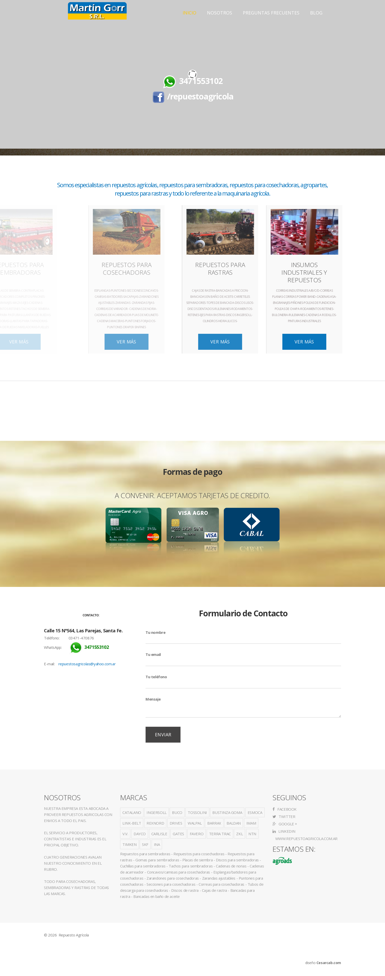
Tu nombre (155, 632)
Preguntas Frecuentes (271, 13)
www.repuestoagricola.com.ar (306, 838)
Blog (316, 13)
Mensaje (153, 699)
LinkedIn (283, 831)
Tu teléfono (156, 676)
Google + (284, 823)
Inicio (189, 13)
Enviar (163, 734)
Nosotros (219, 13)
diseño (323, 962)
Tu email (153, 654)
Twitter (283, 816)
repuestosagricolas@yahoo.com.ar (87, 663)
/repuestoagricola (200, 96)
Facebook (284, 809)
